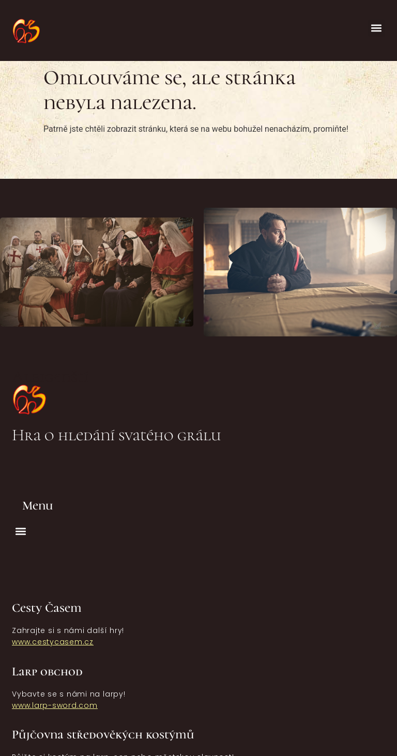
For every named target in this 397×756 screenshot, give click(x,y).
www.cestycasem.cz (53, 642)
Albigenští (50, 376)
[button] (376, 28)
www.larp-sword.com (55, 705)
